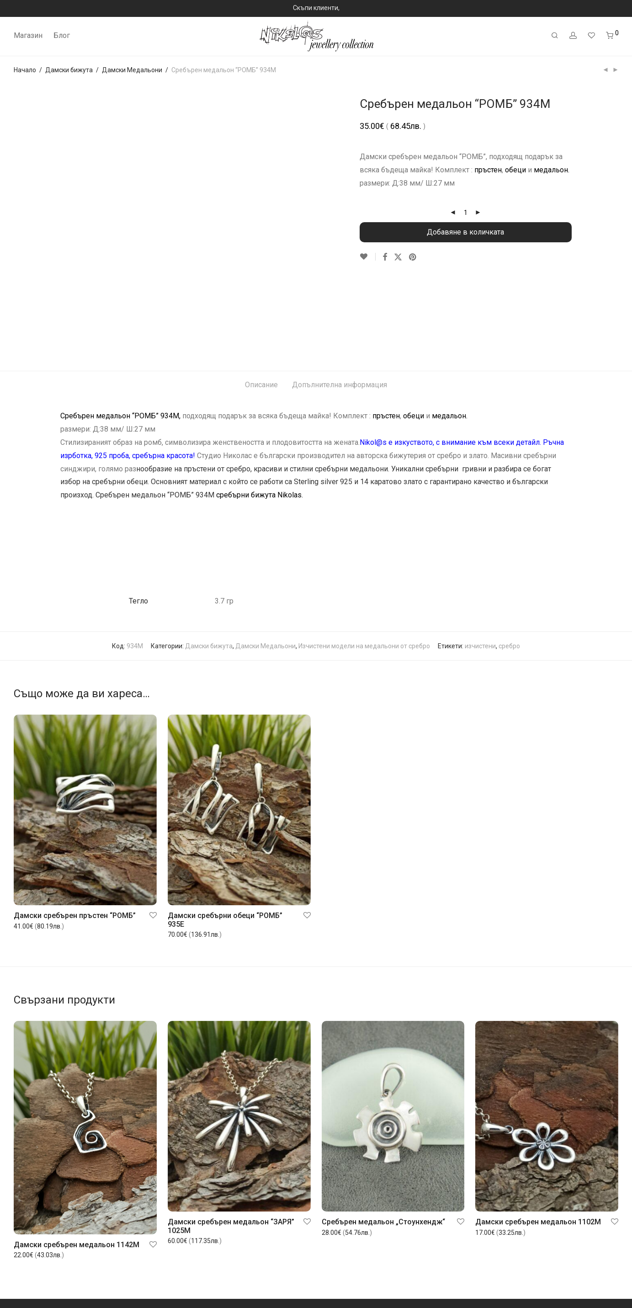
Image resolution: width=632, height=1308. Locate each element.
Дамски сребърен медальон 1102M (538, 1138)
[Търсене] (555, 35)
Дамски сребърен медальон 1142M (76, 1161)
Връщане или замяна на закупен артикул (76, 1270)
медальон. (551, 170)
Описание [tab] (261, 302)
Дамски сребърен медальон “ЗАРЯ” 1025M (231, 1143)
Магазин (28, 35)
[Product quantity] (466, 212)
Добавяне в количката (465, 232)
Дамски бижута (69, 70)
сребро (509, 562)
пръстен (488, 170)
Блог (61, 35)
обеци (515, 170)
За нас (23, 1234)
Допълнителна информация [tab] (339, 302)
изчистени (480, 562)
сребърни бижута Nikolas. (259, 411)
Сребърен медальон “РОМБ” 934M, (120, 333)
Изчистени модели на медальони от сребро (364, 562)
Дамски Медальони (132, 70)
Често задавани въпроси (52, 1258)
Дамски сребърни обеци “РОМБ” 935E (225, 836)
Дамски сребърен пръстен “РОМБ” (75, 832)
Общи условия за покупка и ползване (70, 1282)
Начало (25, 70)
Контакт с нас (34, 1294)
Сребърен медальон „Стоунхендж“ (383, 1138)
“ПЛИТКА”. (425, 462)
